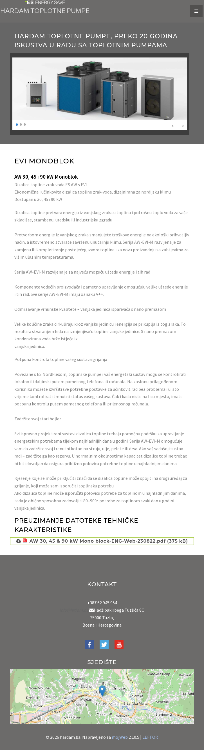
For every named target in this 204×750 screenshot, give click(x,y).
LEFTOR (150, 737)
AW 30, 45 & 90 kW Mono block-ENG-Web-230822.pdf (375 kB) (104, 541)
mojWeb (120, 737)
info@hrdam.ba (74, 610)
